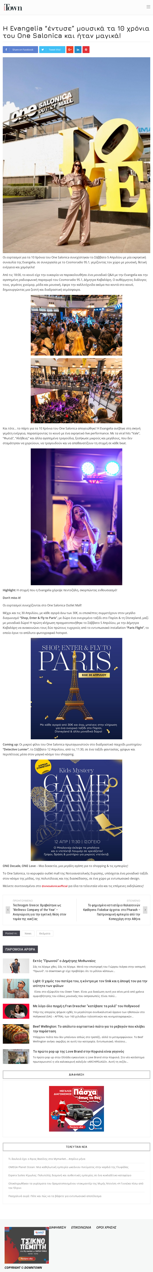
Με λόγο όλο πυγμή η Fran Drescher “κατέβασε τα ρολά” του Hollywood (86, 1006)
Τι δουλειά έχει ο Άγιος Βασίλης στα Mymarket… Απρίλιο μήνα (46, 1159)
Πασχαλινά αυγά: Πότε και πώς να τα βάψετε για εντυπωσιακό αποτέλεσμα (54, 1196)
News (28, 933)
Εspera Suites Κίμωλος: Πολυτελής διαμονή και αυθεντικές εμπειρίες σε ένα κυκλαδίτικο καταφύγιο (69, 1175)
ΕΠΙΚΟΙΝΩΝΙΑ (81, 1227)
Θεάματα (44, 933)
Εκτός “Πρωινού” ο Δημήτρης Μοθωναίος (64, 961)
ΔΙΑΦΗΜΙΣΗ (57, 1227)
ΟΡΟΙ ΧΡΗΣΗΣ (106, 1227)
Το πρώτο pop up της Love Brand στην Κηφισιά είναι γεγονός (78, 1051)
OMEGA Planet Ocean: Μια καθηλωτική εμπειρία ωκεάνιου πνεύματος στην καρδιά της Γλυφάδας (68, 1167)
